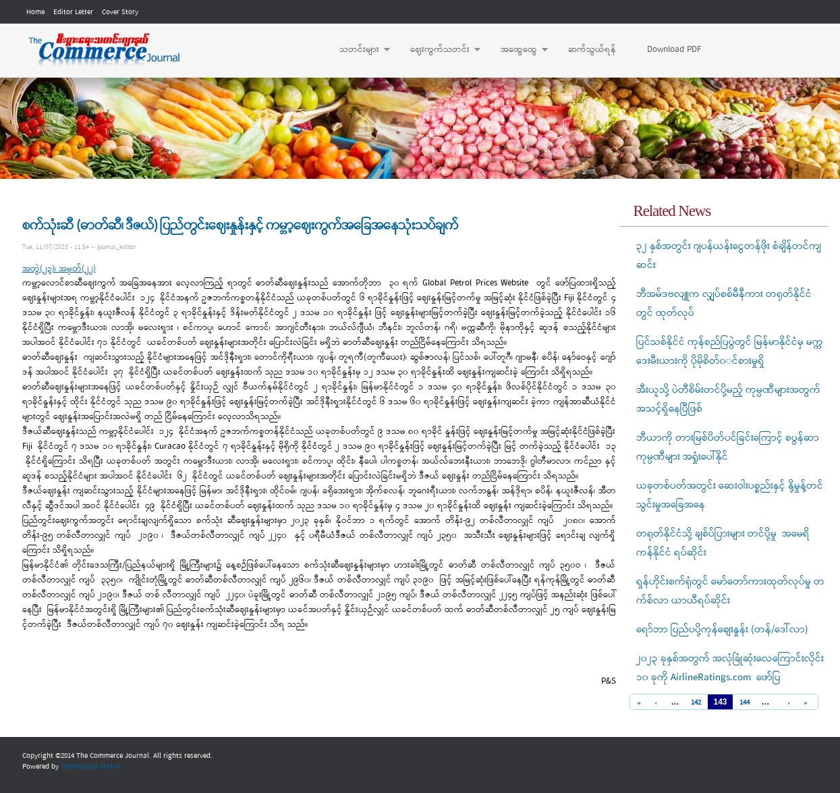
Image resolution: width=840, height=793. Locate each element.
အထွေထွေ (517, 50)
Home (35, 12)
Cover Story (120, 12)
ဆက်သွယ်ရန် (592, 50)
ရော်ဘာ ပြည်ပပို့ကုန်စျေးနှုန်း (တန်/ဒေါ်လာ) (722, 630)
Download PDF (674, 50)
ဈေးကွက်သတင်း (438, 50)
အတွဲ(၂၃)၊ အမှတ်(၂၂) (59, 269)
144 (744, 703)
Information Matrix (91, 767)
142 (696, 703)
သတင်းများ (358, 50)
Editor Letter (73, 12)
